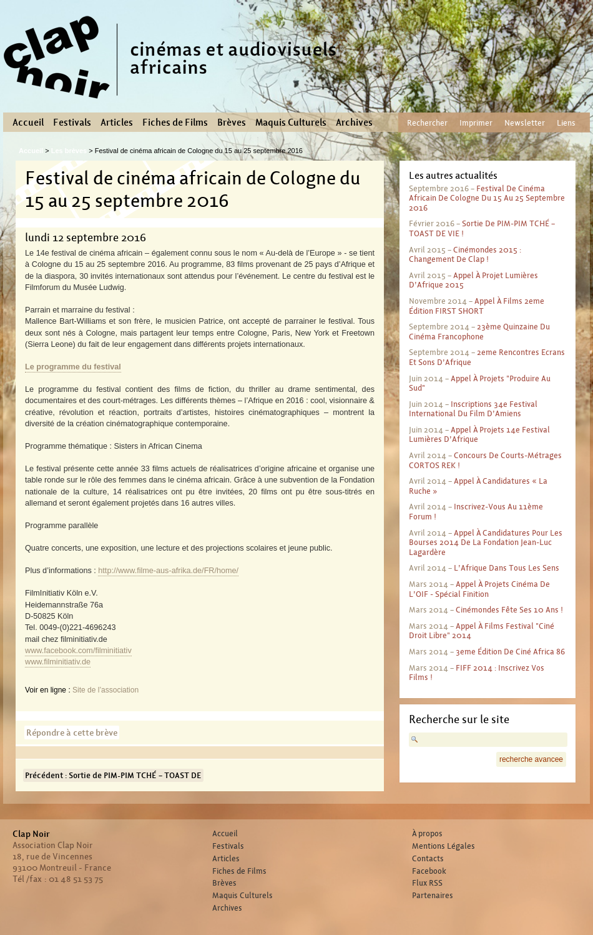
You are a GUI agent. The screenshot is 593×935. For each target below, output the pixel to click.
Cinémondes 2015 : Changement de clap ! (465, 254)
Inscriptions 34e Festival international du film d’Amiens (473, 409)
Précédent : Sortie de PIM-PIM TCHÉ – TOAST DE (113, 775)
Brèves (231, 122)
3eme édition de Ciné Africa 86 (510, 651)
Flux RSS (427, 883)
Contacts (428, 859)
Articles (116, 122)
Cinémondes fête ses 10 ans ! (509, 609)
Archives (354, 122)
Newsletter (524, 123)
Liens (566, 123)
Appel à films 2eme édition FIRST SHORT (476, 306)
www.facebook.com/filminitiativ (78, 650)
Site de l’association (105, 690)
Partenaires (432, 896)
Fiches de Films (175, 122)
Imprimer (476, 123)
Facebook (429, 871)
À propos (427, 834)
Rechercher (427, 123)
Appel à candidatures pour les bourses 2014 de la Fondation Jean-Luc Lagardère (485, 542)
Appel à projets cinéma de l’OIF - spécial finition (479, 589)
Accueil (28, 122)
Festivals (72, 122)
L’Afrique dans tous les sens (506, 567)
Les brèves (69, 150)
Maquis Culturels (290, 122)
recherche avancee (531, 759)
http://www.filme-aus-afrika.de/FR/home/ (168, 570)
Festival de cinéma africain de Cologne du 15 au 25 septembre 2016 (487, 198)
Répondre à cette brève (71, 732)
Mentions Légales (443, 846)
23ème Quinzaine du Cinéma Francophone (479, 331)
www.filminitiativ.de (58, 662)
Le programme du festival (73, 366)
